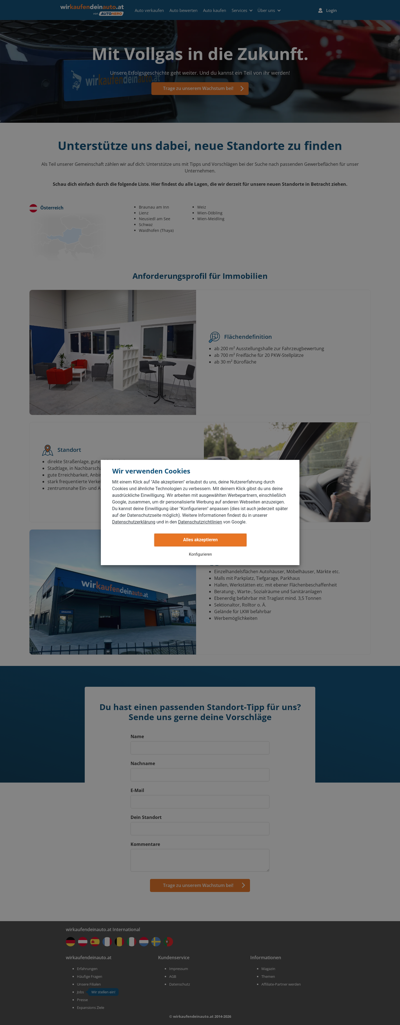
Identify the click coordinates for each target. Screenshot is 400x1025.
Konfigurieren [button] (200, 554)
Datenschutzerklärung (134, 522)
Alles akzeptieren (200, 539)
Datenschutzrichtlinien (200, 522)
